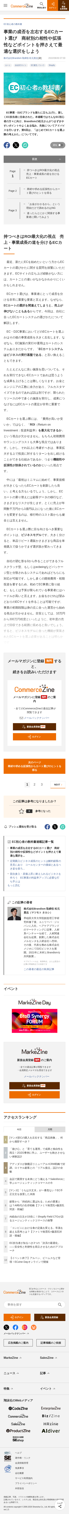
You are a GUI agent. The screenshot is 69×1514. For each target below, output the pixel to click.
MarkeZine (13, 1358)
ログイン (34, 737)
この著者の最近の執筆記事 (39, 969)
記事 (45, 1373)
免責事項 (19, 1468)
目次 (47, 159)
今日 (19, 1129)
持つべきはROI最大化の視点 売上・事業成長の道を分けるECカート (44, 174)
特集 (9, 1389)
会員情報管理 (21, 1463)
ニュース (11, 1373)
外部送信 (19, 1488)
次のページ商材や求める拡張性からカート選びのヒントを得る (34, 766)
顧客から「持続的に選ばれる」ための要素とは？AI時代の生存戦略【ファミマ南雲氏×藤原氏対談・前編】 (36, 1205)
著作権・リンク (22, 1458)
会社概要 (19, 1473)
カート (8, 65)
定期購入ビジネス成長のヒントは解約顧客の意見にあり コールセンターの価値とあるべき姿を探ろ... (35, 864)
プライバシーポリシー (26, 1483)
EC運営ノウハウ (37, 65)
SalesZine (49, 1358)
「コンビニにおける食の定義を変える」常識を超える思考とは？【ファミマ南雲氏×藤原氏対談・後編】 (36, 1231)
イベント (48, 1389)
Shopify (52, 65)
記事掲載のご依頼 (51, 1342)
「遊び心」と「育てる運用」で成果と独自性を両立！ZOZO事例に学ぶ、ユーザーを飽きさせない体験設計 (37, 1152)
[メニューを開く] (5, 5)
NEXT (58, 784)
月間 (50, 1129)
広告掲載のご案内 (18, 1342)
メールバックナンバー (35, 717)
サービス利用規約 (24, 1478)
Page (13, 190)
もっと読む (13, 885)
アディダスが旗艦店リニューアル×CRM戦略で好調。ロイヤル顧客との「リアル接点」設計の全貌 (37, 1168)
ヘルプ (18, 1453)
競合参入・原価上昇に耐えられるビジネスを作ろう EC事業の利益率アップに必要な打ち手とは (35, 877)
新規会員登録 (34, 727)
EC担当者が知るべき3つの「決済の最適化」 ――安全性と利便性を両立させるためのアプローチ (36, 1246)
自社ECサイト (21, 65)
